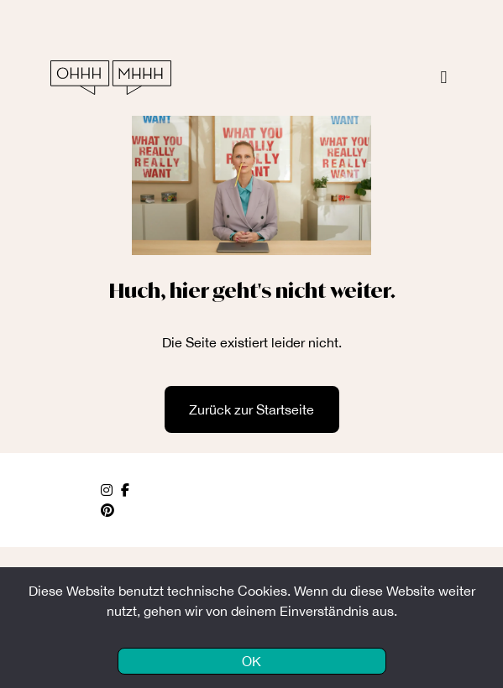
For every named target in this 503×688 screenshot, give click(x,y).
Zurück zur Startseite (251, 409)
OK (251, 661)
